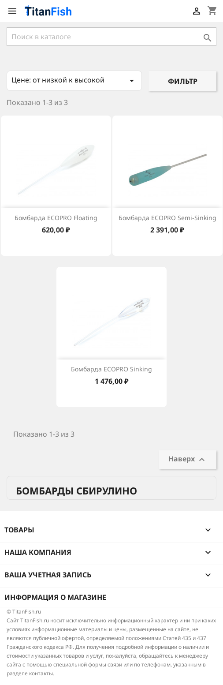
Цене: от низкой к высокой (74, 80)
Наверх (187, 459)
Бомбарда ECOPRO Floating (56, 217)
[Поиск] (111, 36)
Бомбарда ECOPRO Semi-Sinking (167, 217)
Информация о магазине (55, 597)
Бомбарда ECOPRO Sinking (111, 369)
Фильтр (182, 81)
